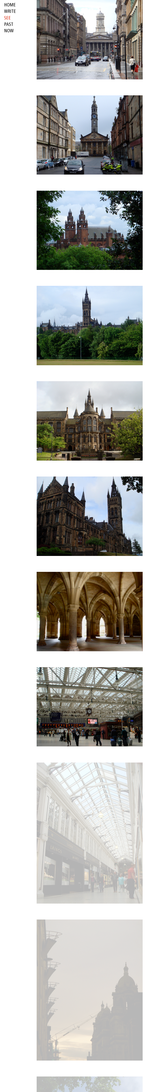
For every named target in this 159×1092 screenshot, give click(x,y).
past (8, 24)
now (9, 31)
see (7, 18)
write (10, 11)
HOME (10, 5)
